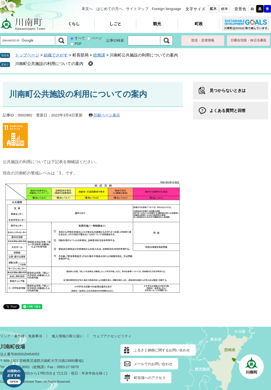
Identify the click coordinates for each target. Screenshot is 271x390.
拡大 (213, 9)
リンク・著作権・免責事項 (21, 336)
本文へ (87, 9)
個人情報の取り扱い (67, 336)
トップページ (27, 55)
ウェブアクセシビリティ (112, 336)
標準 (224, 9)
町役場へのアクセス (150, 378)
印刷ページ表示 (107, 115)
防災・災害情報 (202, 40)
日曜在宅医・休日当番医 (248, 40)
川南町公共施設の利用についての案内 (49, 63)
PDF (78, 44)
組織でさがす (56, 55)
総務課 (99, 55)
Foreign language (166, 9)
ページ (96, 38)
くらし (74, 24)
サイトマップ (137, 9)
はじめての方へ (109, 9)
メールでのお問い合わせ (153, 364)
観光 (157, 24)
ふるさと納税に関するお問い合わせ (162, 350)
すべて (80, 38)
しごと (115, 24)
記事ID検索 (115, 40)
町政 (199, 24)
